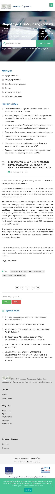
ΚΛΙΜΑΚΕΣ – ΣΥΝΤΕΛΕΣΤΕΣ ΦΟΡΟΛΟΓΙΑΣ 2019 (24, 325)
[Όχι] (52, 487)
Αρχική (4, 394)
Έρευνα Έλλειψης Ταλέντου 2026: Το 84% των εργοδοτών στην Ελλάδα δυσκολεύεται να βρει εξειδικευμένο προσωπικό (28, 118)
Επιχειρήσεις (43, 49)
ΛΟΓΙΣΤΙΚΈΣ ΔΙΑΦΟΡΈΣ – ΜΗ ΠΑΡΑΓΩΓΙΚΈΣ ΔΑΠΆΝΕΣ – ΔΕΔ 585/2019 (28, 346)
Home (6, 28)
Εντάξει (28, 490)
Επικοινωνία (7, 398)
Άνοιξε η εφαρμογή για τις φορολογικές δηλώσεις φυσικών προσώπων (26, 318)
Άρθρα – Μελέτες (12, 76)
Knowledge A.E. (34, 462)
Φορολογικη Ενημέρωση (28, 49)
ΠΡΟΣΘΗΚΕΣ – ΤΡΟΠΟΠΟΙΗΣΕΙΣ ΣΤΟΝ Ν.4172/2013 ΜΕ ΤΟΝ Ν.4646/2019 (27, 330)
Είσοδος (5, 444)
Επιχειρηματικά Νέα (13, 80)
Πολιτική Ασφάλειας (21, 458)
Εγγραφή (5, 448)
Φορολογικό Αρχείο (13, 92)
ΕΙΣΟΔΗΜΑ (19, 31)
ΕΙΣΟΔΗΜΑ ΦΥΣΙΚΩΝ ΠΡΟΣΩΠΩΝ (14, 275)
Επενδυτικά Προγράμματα (15, 84)
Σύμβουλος (15, 28)
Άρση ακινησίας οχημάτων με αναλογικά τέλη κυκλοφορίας (29, 132)
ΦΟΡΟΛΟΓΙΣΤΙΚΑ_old (30, 28)
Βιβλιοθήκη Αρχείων (13, 96)
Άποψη (8, 88)
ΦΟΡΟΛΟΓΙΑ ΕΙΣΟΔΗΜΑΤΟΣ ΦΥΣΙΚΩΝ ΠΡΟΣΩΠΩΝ (27, 271)
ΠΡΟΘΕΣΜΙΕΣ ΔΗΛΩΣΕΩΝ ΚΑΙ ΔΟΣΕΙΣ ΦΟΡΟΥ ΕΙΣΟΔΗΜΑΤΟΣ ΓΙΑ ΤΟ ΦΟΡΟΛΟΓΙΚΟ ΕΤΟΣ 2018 (24, 338)
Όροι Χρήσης (36, 458)
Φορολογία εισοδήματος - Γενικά (38, 31)
